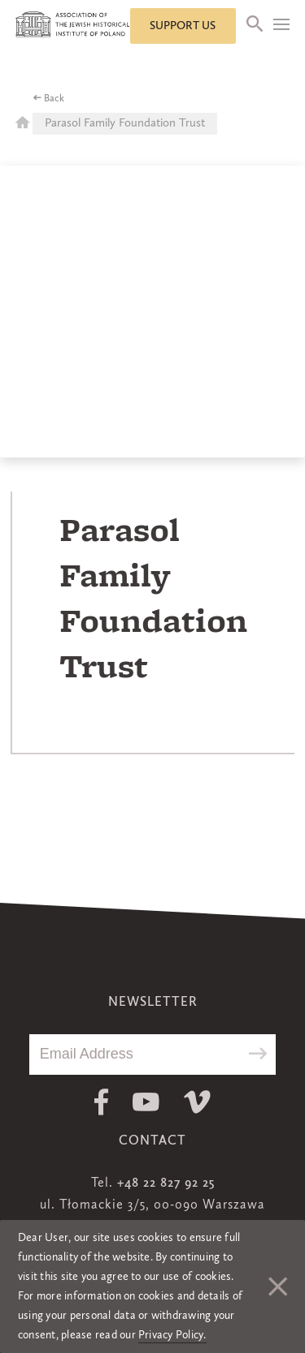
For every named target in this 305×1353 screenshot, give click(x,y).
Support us (183, 26)
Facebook (101, 1102)
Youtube (146, 1102)
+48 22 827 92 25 (166, 1183)
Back (54, 99)
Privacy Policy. (172, 1335)
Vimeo (197, 1102)
